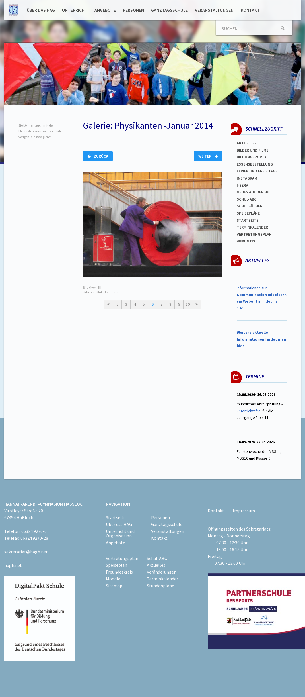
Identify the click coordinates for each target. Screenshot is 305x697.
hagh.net (13, 565)
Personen (133, 10)
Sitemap (114, 585)
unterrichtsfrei (249, 410)
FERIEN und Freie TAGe (257, 171)
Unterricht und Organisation (120, 533)
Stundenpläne (160, 585)
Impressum (244, 510)
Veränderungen (161, 572)
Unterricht (74, 10)
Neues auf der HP (253, 192)
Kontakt (250, 10)
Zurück (97, 156)
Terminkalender (252, 227)
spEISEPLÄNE (248, 213)
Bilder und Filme (252, 150)
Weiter (208, 156)
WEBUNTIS (246, 241)
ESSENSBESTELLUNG (255, 164)
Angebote (105, 10)
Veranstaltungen (214, 10)
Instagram (247, 178)
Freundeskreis (119, 572)
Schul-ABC (157, 558)
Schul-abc (246, 199)
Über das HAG (41, 10)
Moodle (113, 579)
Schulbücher (249, 206)
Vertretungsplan (254, 234)
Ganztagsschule (169, 10)
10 (188, 304)
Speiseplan (116, 565)
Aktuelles (247, 143)
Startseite (247, 220)
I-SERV (242, 185)
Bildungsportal (253, 157)
